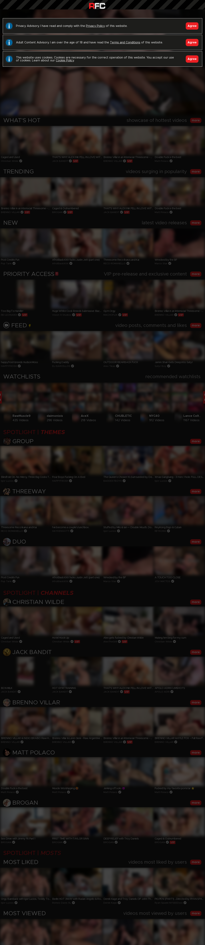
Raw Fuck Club (97, 5)
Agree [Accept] (192, 26)
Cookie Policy (65, 60)
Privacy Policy (95, 26)
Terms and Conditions (125, 42)
